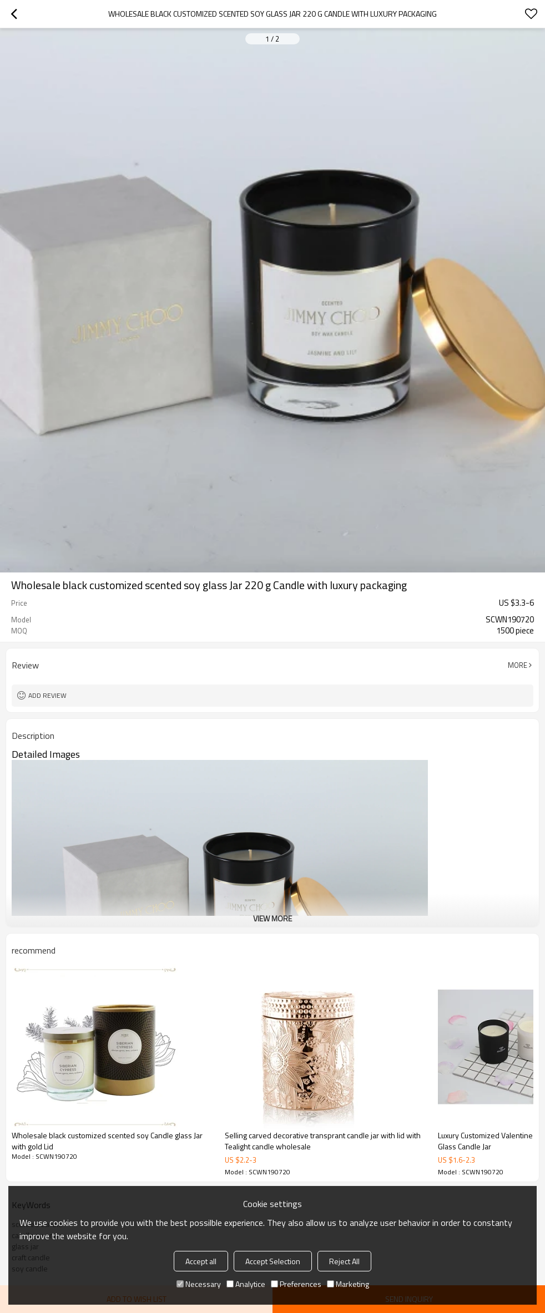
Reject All (344, 1261)
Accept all (200, 1261)
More (517, 665)
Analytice (245, 1284)
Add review (47, 695)
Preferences (296, 1284)
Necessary (198, 1284)
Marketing (348, 1284)
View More (272, 918)
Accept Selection (272, 1261)
